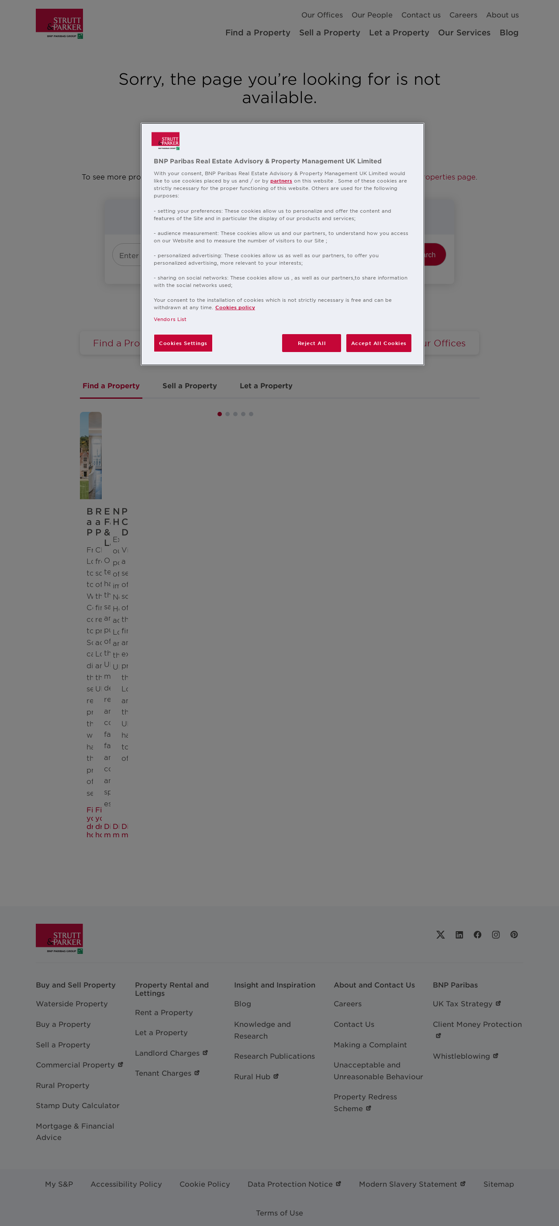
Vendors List (170, 319)
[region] (282, 244)
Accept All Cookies (379, 343)
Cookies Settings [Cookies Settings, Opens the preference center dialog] (183, 343)
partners (281, 180)
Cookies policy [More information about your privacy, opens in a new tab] (235, 307)
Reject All (312, 343)
